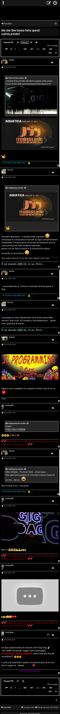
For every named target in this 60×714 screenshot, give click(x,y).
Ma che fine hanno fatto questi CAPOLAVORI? (20, 32)
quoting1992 (9, 405)
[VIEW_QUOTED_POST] (26, 78)
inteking (11, 60)
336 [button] (50, 52)
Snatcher (12, 337)
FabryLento (12, 423)
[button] (6, 49)
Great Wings (9, 632)
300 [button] (50, 49)
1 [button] (15, 49)
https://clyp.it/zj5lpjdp (15, 429)
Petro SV (11, 78)
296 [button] (25, 49)
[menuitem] (55, 3)
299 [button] (43, 49)
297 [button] (31, 49)
